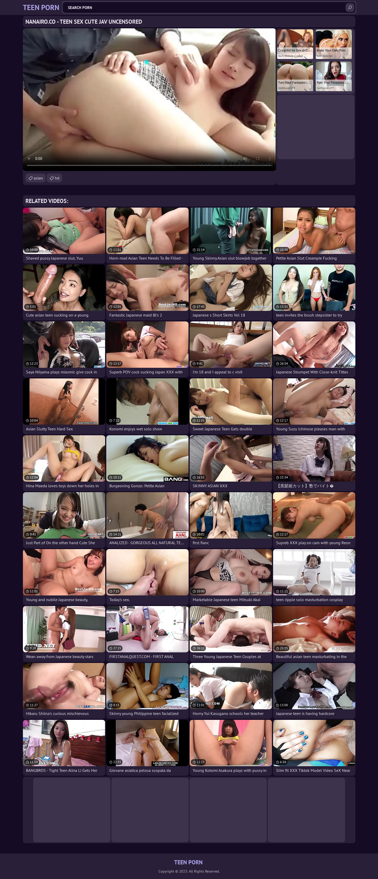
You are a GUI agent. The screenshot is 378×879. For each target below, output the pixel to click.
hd (57, 178)
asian (38, 178)
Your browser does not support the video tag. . (149, 99)
